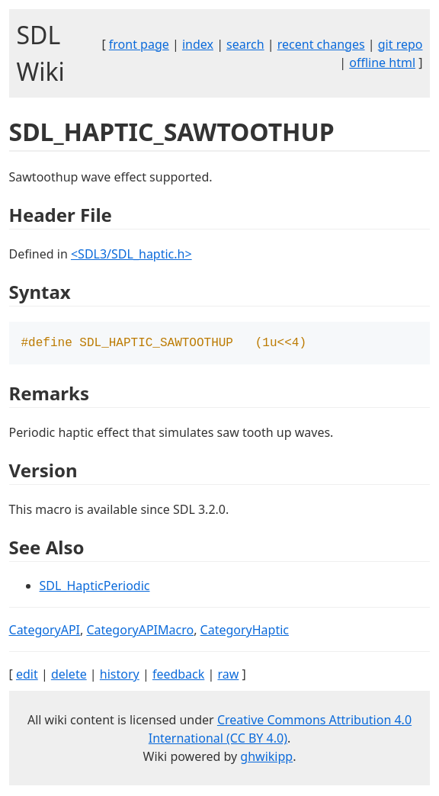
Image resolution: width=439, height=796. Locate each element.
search (245, 44)
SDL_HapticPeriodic (95, 587)
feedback (178, 675)
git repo (400, 44)
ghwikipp (266, 757)
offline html (382, 62)
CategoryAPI (45, 631)
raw (228, 675)
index (197, 44)
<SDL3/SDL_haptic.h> (131, 254)
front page (139, 44)
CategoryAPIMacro (140, 631)
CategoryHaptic (244, 631)
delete (69, 675)
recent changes (321, 44)
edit (27, 675)
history (119, 675)
